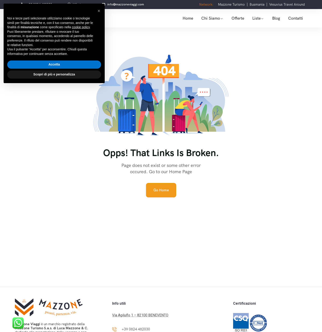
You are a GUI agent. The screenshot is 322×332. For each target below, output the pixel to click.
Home (188, 18)
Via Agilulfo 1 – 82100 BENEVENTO (140, 315)
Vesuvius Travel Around (287, 4)
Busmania (257, 4)
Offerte (238, 18)
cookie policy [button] (81, 272)
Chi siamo (210, 18)
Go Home (161, 190)
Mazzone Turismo (231, 4)
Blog (276, 18)
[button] (98, 256)
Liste (256, 18)
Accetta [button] (54, 310)
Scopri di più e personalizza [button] (54, 319)
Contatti (295, 18)
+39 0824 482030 (136, 329)
